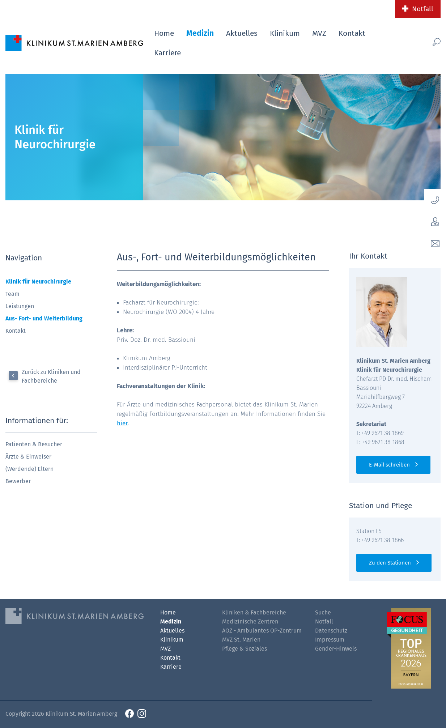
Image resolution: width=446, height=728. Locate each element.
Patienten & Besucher (33, 444)
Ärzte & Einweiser (28, 456)
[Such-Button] (427, 41)
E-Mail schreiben (389, 464)
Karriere (167, 53)
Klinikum (285, 33)
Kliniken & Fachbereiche (254, 612)
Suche (323, 612)
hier (122, 423)
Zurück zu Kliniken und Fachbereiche (51, 376)
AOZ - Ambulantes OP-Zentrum (262, 630)
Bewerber (18, 481)
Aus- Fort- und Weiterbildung (43, 318)
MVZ (319, 33)
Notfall (422, 9)
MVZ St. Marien (241, 639)
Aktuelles (242, 33)
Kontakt (352, 33)
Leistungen (19, 306)
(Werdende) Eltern (29, 468)
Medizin (200, 33)
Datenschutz (331, 630)
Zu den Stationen (390, 562)
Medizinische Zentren (250, 621)
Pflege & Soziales (244, 648)
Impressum (329, 639)
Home (164, 33)
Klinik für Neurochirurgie (38, 281)
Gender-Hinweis (336, 648)
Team (12, 293)
